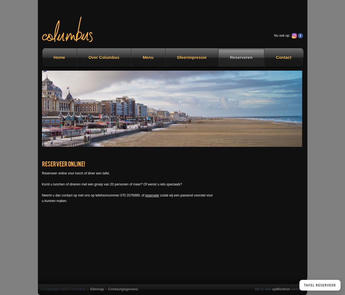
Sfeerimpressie (192, 57)
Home (59, 57)
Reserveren (241, 57)
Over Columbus (103, 57)
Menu (148, 57)
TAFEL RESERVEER (320, 285)
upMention (281, 289)
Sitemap (97, 289)
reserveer (152, 195)
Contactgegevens (123, 289)
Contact (283, 57)
